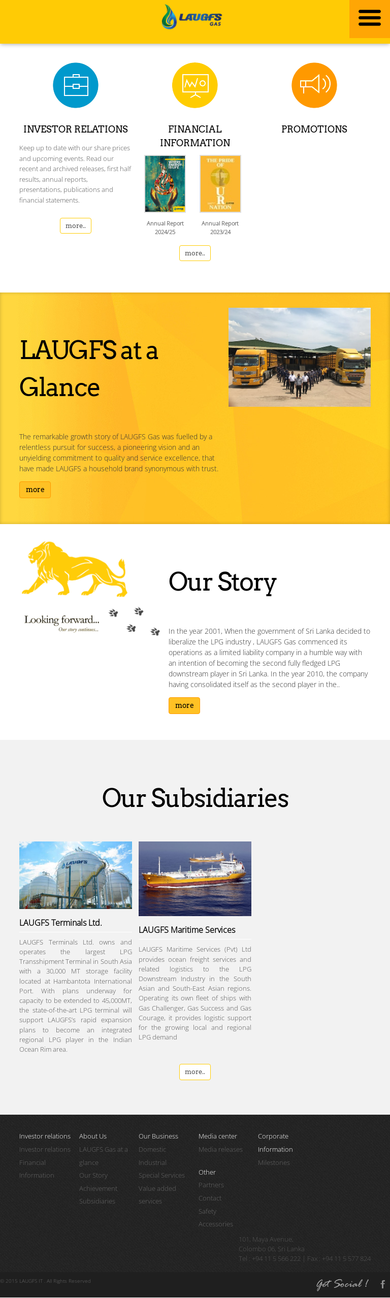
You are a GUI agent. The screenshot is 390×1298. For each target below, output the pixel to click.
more (35, 490)
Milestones (274, 1162)
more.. (76, 226)
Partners (211, 1185)
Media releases (221, 1149)
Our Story (93, 1176)
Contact (210, 1198)
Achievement (98, 1188)
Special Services (162, 1176)
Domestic (152, 1149)
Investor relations (45, 1149)
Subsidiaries (97, 1202)
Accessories (216, 1224)
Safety (207, 1211)
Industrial (153, 1162)
